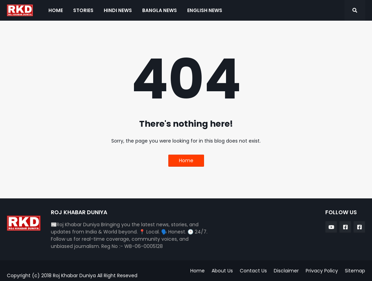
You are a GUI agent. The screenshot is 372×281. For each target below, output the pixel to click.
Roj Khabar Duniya (75, 275)
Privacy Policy (322, 270)
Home (186, 160)
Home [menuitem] (55, 10)
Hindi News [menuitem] (118, 10)
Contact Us (253, 270)
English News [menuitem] (204, 10)
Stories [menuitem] (83, 10)
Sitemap (355, 270)
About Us (222, 270)
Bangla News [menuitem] (159, 10)
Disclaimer (286, 270)
